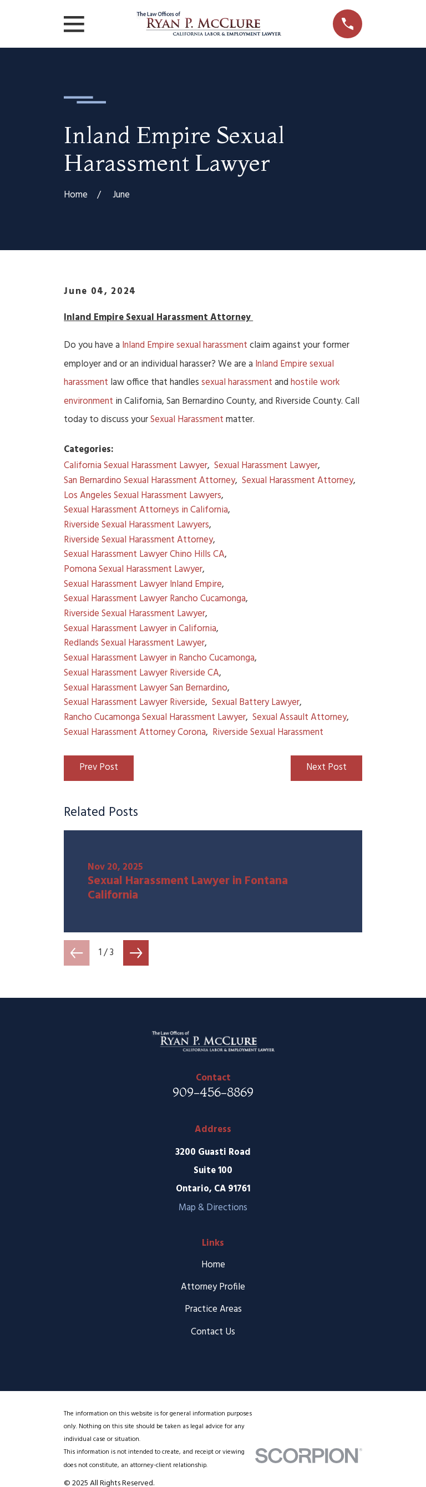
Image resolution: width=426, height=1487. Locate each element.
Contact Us (213, 1331)
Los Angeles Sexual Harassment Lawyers (142, 495)
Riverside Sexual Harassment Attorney (138, 539)
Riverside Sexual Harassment (267, 732)
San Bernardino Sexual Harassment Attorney (149, 480)
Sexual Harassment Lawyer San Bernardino (145, 688)
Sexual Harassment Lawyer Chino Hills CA (144, 554)
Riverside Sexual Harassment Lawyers (136, 524)
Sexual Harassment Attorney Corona (135, 732)
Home (213, 1264)
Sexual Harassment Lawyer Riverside (134, 702)
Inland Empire (148, 345)
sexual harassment (211, 345)
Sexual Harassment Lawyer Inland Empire (143, 584)
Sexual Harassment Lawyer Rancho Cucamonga (155, 598)
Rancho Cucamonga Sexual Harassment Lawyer (155, 717)
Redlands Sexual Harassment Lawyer (134, 643)
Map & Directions (213, 1207)
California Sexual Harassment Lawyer (135, 465)
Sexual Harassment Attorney (297, 480)
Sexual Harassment (187, 419)
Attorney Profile (213, 1287)
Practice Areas (213, 1309)
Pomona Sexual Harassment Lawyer (133, 569)
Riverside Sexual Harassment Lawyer (134, 613)
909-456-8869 (213, 1092)
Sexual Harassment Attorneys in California (146, 510)
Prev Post (98, 767)
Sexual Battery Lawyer (256, 702)
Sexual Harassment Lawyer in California (140, 628)
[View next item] (136, 953)
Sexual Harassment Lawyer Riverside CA (141, 673)
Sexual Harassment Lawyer (266, 465)
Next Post (326, 767)
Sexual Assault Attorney (299, 717)
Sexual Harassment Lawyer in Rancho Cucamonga (159, 658)
